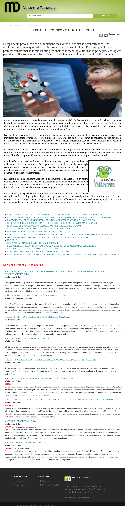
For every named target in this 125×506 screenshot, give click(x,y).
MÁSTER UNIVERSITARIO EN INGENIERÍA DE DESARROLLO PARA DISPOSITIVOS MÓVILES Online (51, 360)
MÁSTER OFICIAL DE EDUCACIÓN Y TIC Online (27, 338)
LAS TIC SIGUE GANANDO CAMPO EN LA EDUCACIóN (32, 249)
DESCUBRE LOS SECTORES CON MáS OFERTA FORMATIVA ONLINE (38, 231)
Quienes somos (22, 481)
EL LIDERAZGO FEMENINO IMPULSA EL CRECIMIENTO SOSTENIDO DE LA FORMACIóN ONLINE (52, 223)
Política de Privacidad (51, 485)
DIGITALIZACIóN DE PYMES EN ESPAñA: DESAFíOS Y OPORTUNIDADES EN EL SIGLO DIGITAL (51, 220)
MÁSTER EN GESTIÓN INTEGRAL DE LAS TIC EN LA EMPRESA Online (37, 317)
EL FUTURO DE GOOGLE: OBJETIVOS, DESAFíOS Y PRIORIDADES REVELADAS (44, 226)
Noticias (19, 485)
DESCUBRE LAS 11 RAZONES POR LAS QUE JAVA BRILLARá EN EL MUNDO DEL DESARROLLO (51, 246)
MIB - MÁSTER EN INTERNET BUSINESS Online (26, 442)
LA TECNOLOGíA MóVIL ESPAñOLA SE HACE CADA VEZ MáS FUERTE (39, 229)
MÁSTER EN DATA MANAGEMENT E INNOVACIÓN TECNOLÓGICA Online (39, 378)
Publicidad (46, 481)
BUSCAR (105, 16)
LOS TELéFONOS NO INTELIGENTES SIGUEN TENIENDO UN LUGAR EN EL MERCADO (47, 237)
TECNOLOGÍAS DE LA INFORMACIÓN (25, 26)
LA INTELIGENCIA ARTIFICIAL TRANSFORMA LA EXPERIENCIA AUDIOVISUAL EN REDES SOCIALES (54, 214)
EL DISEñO (12, 240)
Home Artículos (9, 26)
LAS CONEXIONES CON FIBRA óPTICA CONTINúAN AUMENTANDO (38, 251)
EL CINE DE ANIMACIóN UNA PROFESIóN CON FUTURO (33, 243)
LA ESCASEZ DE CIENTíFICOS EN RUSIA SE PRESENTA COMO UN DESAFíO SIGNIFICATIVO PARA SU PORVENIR (59, 234)
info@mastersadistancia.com (77, 497)
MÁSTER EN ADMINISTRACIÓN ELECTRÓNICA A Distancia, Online (35, 295)
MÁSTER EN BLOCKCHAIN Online (20, 421)
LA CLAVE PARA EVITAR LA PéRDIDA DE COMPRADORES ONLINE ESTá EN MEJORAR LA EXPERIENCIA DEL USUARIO (63, 254)
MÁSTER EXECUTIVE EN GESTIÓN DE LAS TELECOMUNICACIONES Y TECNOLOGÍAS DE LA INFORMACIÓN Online (59, 400)
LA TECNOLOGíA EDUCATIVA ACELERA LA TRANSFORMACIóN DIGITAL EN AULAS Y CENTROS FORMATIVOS (59, 217)
